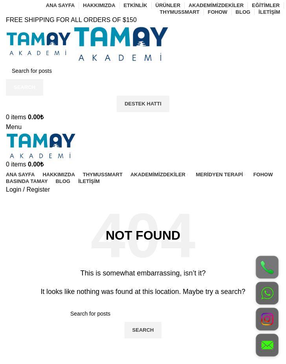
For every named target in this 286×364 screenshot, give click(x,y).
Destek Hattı (143, 104)
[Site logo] (39, 43)
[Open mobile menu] (14, 127)
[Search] (143, 71)
